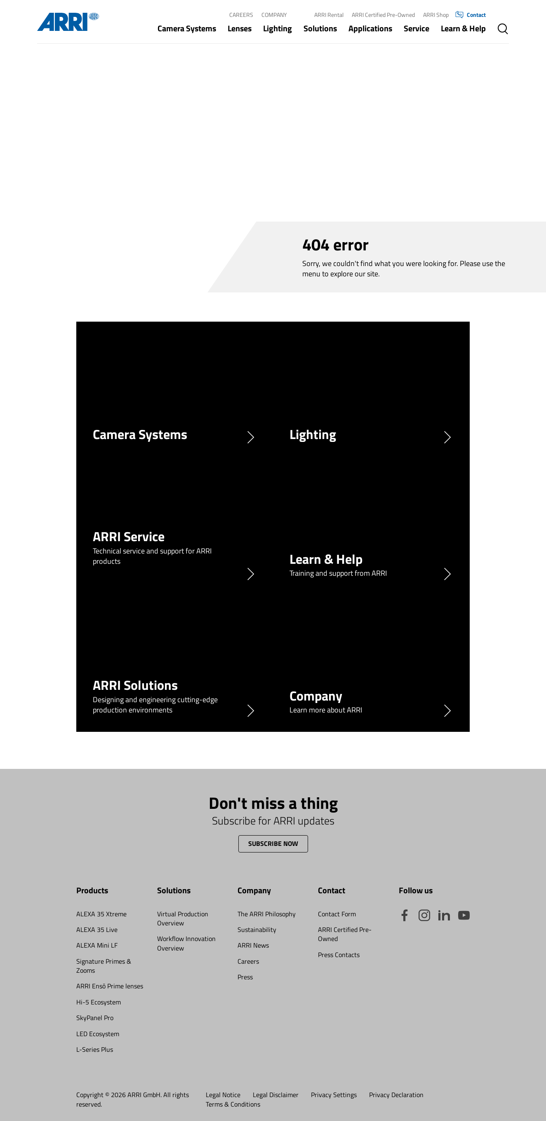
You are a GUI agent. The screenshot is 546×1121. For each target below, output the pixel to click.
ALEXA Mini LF (97, 945)
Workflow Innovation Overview (186, 943)
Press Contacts (339, 955)
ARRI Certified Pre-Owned (383, 14)
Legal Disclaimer (276, 1094)
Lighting (277, 28)
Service (416, 28)
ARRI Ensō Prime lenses (109, 986)
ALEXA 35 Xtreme (101, 914)
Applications (370, 28)
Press (245, 977)
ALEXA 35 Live (97, 929)
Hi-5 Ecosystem (98, 1002)
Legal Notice (223, 1094)
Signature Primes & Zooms (103, 965)
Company (274, 14)
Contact (470, 15)
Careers (241, 14)
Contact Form (337, 914)
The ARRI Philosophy (267, 914)
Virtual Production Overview (182, 918)
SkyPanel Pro (94, 1018)
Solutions (320, 28)
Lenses (240, 28)
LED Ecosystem (97, 1034)
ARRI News (253, 945)
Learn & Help (463, 28)
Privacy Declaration (396, 1094)
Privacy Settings (334, 1094)
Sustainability (257, 929)
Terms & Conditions (233, 1104)
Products (92, 890)
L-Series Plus (94, 1049)
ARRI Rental (329, 14)
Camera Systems (187, 28)
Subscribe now (273, 843)
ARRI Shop (436, 14)
